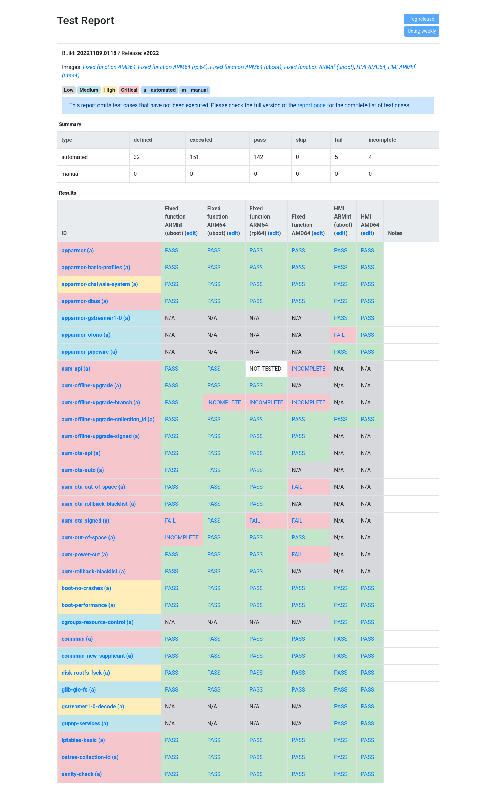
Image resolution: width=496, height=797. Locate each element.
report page (312, 105)
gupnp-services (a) (85, 723)
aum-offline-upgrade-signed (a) (101, 436)
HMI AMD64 (370, 67)
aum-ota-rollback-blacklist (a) (99, 504)
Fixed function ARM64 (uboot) (245, 67)
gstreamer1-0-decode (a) (93, 706)
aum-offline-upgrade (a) (91, 385)
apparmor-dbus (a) (85, 301)
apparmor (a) (78, 250)
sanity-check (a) (82, 774)
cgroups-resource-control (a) (98, 622)
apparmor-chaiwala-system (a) (100, 284)
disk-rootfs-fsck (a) (86, 672)
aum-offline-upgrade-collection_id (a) (108, 419)
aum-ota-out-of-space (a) (93, 487)
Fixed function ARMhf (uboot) (319, 67)
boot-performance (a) (88, 605)
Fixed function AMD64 (109, 67)
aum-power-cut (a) (85, 554)
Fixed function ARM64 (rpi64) (173, 67)
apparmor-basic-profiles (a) (96, 267)
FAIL (339, 335)
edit (191, 233)
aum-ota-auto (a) (83, 470)
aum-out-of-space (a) (88, 537)
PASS (171, 250)
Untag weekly (421, 31)
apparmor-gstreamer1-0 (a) (96, 318)
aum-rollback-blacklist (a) (94, 571)
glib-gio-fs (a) (79, 689)
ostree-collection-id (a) (90, 757)
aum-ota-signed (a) (86, 520)
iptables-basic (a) (83, 740)
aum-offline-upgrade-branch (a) (101, 402)
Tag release (422, 19)
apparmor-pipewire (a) (89, 352)
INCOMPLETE (309, 368)
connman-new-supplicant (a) (97, 656)
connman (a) (77, 639)
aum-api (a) (76, 368)
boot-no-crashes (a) (86, 588)
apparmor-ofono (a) (86, 335)
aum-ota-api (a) (81, 453)
